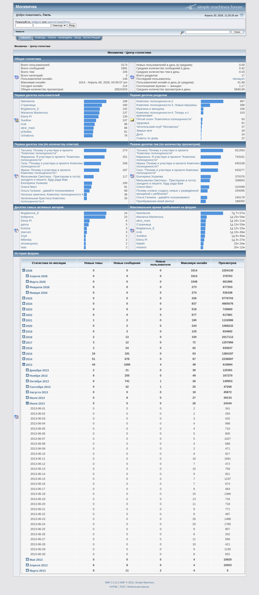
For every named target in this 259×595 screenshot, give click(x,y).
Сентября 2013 (40, 387)
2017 (29, 342)
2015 (29, 353)
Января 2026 (39, 292)
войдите (37, 21)
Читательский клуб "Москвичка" (157, 126)
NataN (140, 243)
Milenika (26, 239)
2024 (29, 303)
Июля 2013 (37, 398)
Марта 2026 (38, 281)
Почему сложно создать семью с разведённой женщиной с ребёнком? (167, 192)
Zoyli (24, 236)
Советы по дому (147, 138)
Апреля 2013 (39, 565)
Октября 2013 (39, 381)
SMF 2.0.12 (111, 582)
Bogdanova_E (30, 108)
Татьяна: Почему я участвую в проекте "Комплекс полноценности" (47, 152)
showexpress (29, 243)
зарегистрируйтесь (58, 21)
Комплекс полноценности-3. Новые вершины (166, 105)
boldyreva (27, 217)
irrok (23, 124)
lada (23, 247)
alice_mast (28, 128)
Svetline (26, 120)
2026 (29, 270)
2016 (29, 348)
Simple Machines (144, 582)
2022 (29, 315)
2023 (29, 309)
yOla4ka (26, 131)
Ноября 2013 (39, 375)
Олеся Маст (29, 186)
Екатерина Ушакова (34, 183)
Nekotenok (28, 101)
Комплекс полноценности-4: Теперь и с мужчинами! (162, 114)
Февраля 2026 (40, 287)
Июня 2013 (37, 403)
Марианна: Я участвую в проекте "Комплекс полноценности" (50, 158)
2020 (29, 326)
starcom (26, 232)
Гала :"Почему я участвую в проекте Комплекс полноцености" (52, 165)
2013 (29, 364)
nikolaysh (239, 78)
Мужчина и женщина (150, 108)
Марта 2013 (38, 570)
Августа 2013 (39, 392)
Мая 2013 (36, 559)
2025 (29, 298)
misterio (141, 247)
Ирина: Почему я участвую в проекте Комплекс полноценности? (46, 171)
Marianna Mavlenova (34, 112)
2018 (29, 337)
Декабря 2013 (39, 370)
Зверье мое (144, 130)
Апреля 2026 (39, 276)
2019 (29, 331)
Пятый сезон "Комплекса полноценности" (164, 119)
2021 (29, 320)
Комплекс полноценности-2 (154, 101)
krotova (25, 228)
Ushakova (27, 135)
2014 (29, 359)
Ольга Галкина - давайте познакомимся (47, 190)
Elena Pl (26, 116)
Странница (28, 105)
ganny (25, 224)
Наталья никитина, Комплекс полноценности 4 (52, 194)
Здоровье (142, 123)
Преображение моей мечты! (155, 201)
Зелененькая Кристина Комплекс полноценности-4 (43, 200)
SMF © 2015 (127, 582)
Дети (139, 134)
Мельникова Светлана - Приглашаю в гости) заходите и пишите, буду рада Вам (50, 178)
